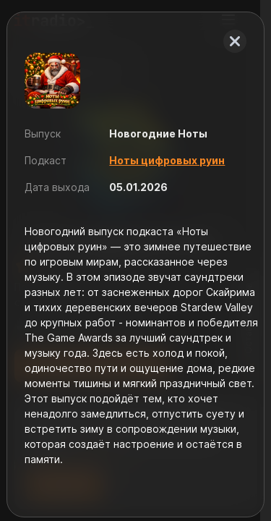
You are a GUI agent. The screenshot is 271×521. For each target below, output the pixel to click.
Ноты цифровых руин (167, 160)
